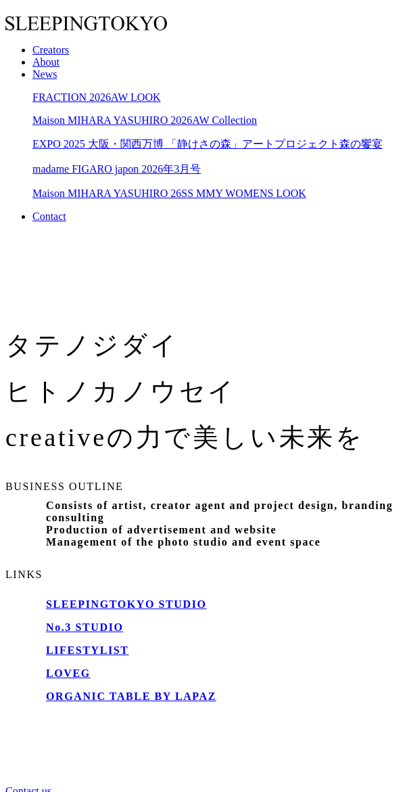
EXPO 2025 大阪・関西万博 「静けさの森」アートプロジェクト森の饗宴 (207, 144)
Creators (50, 50)
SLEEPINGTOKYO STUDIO (126, 604)
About (45, 62)
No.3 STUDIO (85, 627)
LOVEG (68, 673)
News (44, 74)
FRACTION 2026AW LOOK (96, 97)
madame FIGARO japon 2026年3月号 (116, 169)
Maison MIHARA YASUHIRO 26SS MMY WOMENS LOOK (169, 193)
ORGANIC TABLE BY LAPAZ (131, 696)
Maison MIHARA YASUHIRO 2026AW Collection (144, 120)
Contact (49, 216)
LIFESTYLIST (87, 650)
